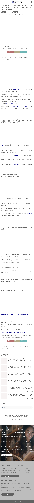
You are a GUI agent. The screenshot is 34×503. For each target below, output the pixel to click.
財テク (23, 14)
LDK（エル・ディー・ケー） (8, 14)
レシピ (18, 14)
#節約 (3, 59)
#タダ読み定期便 (13, 57)
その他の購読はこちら (7, 494)
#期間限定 (26, 57)
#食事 (8, 59)
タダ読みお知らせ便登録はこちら (10, 476)
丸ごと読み (10, 51)
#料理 (20, 57)
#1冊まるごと (5, 57)
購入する (23, 51)
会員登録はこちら (7, 455)
